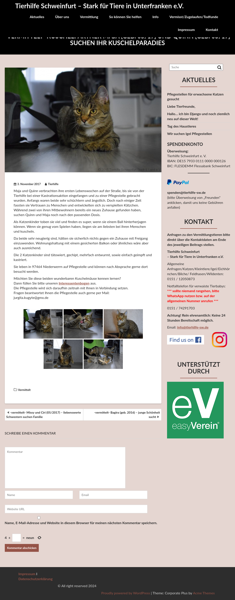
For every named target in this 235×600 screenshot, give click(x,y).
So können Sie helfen (125, 17)
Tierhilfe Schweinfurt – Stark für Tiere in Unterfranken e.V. (99, 6)
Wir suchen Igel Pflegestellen (189, 133)
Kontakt (212, 29)
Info (155, 17)
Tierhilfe (51, 184)
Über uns (62, 17)
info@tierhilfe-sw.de (192, 327)
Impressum (186, 29)
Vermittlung (89, 17)
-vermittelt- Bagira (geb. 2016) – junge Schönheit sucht (127, 415)
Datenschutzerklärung (36, 579)
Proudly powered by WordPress (191, 593)
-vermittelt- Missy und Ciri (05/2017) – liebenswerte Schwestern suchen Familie (43, 415)
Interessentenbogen (74, 283)
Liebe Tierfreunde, (181, 106)
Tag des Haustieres (181, 126)
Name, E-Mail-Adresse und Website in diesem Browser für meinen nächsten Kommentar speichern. (81, 523)
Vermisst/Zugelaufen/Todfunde (193, 17)
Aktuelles (37, 17)
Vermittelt (24, 390)
